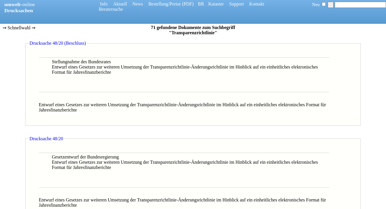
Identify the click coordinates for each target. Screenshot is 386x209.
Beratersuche (111, 9)
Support (236, 3)
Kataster (216, 3)
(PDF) (188, 3)
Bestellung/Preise (164, 3)
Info (104, 3)
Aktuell (120, 3)
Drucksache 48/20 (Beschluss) (58, 43)
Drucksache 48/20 (46, 138)
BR (201, 3)
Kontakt (256, 3)
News (138, 3)
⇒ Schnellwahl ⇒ (19, 28)
